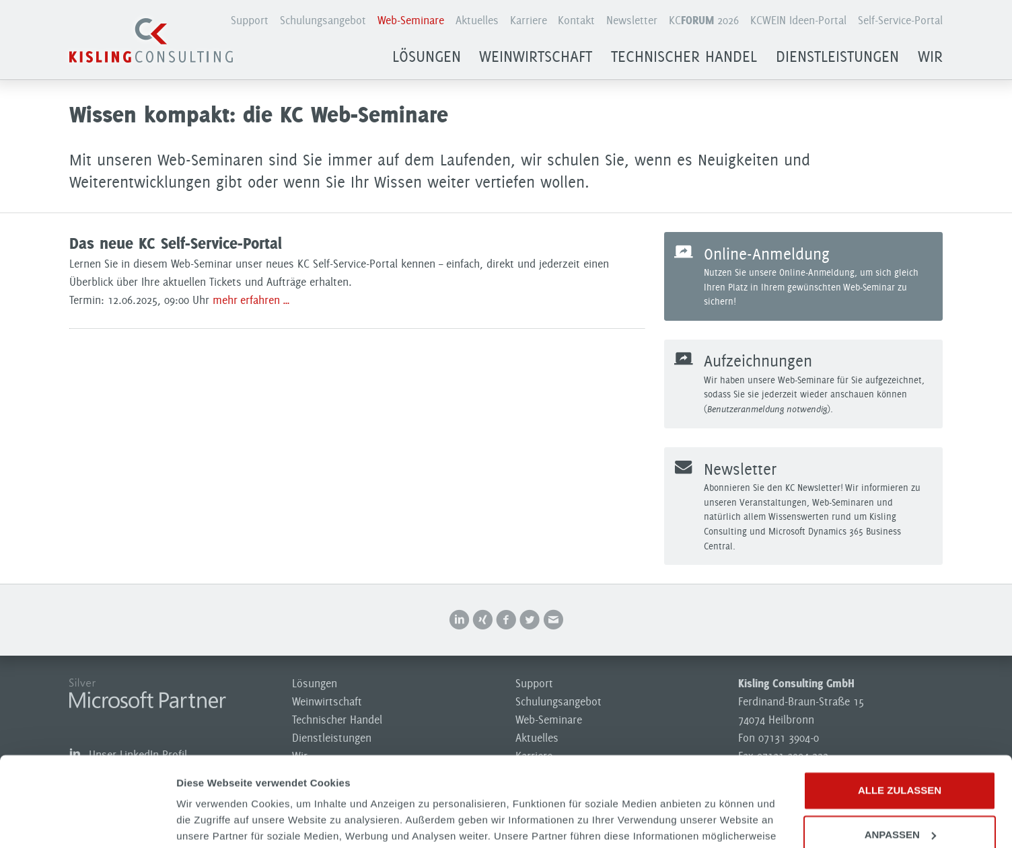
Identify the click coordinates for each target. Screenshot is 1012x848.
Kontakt (576, 20)
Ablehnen (899, 794)
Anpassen (900, 750)
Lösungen (426, 56)
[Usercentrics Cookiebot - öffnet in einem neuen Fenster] (87, 822)
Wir (930, 56)
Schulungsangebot (323, 20)
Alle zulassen (899, 706)
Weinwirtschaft (535, 56)
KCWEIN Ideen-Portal (798, 20)
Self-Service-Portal (900, 20)
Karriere (528, 20)
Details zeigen (210, 821)
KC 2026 (704, 20)
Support (249, 20)
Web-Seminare (410, 20)
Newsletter (631, 20)
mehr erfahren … (251, 300)
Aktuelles (477, 20)
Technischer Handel (684, 56)
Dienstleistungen (837, 56)
